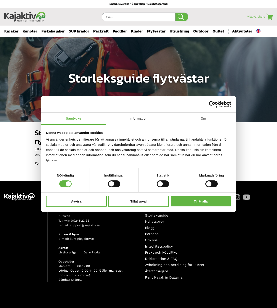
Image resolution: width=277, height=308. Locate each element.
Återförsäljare (156, 271)
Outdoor (200, 31)
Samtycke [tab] (73, 118)
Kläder (137, 31)
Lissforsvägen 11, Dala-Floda (79, 252)
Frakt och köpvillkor (162, 252)
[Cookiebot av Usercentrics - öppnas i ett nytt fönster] (212, 104)
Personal (152, 234)
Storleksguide (156, 215)
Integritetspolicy (159, 246)
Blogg (149, 228)
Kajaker (11, 31)
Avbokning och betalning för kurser (175, 265)
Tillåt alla (201, 201)
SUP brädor (79, 31)
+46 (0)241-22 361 (77, 220)
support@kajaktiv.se (85, 225)
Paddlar (120, 31)
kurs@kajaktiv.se (82, 238)
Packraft (101, 31)
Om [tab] (203, 118)
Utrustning (179, 31)
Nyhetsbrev (154, 221)
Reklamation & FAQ (161, 259)
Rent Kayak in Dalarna (163, 277)
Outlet (218, 31)
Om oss (151, 240)
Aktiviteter (242, 31)
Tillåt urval (138, 201)
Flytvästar (156, 31)
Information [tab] (138, 118)
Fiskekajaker (53, 31)
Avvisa (76, 201)
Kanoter (30, 31)
